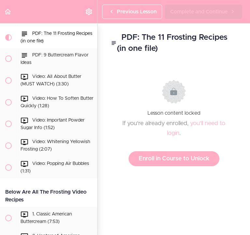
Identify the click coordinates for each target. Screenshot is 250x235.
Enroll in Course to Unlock (174, 159)
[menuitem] (89, 11)
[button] (8, 11)
